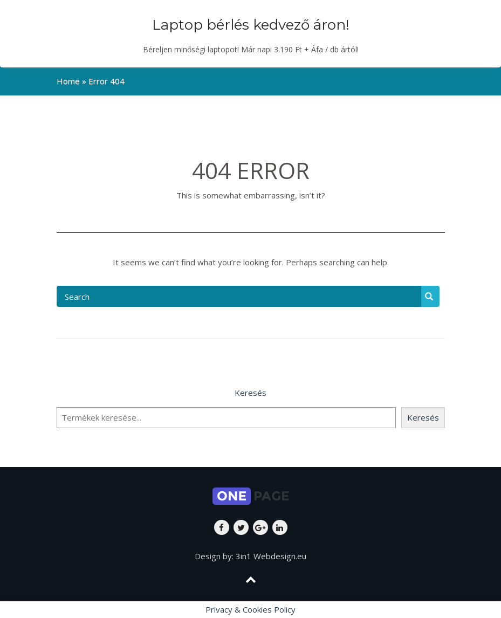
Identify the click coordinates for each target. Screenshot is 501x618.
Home (68, 80)
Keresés (250, 392)
